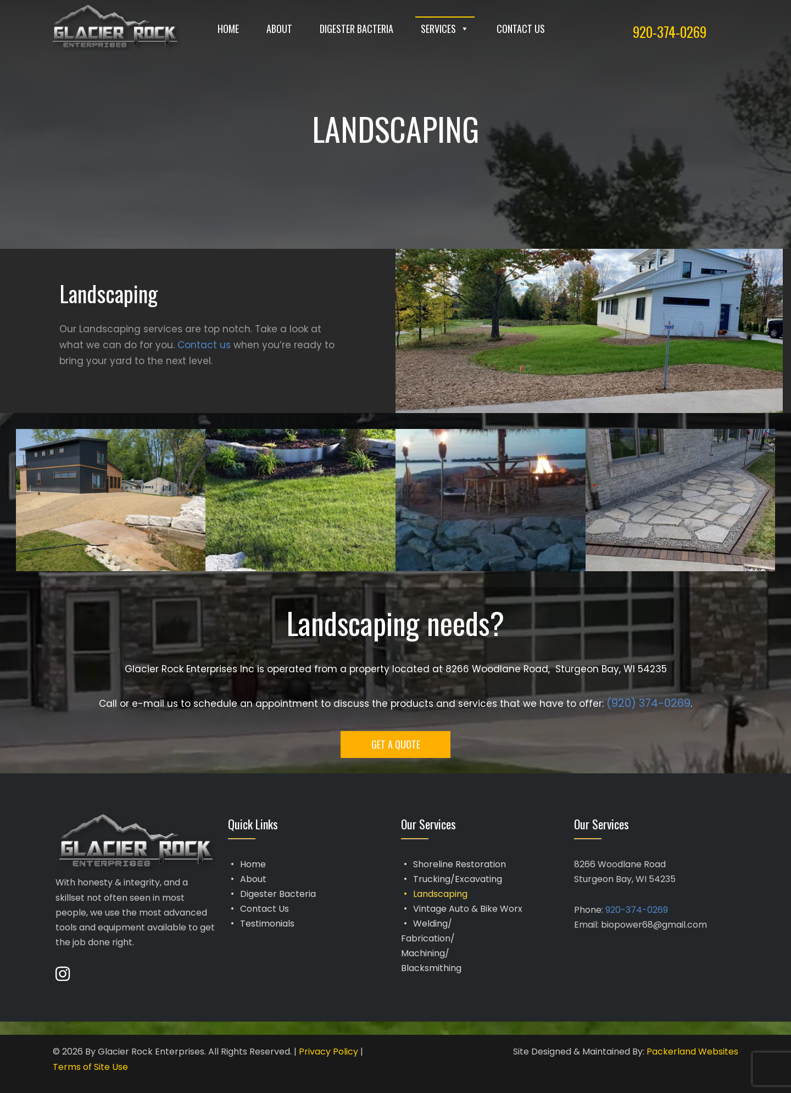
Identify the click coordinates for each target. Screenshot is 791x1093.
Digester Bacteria (356, 28)
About (279, 28)
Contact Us (521, 28)
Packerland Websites (692, 1051)
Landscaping (440, 894)
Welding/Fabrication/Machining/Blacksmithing (431, 945)
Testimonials (267, 923)
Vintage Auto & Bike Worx (467, 908)
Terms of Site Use (90, 1067)
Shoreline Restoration (459, 864)
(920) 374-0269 (648, 703)
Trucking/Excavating (457, 879)
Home (228, 28)
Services (445, 28)
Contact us (204, 345)
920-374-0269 (669, 31)
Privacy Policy (328, 1051)
